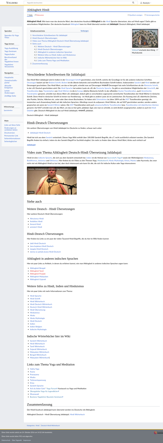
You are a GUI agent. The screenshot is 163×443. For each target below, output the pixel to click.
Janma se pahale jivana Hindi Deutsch (45, 252)
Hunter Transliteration (127, 91)
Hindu (32, 315)
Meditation (101, 160)
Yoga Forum (51, 388)
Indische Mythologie (38, 329)
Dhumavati (34, 394)
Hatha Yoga (34, 369)
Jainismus (42, 160)
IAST (127, 99)
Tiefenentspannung (38, 380)
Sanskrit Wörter (53, 105)
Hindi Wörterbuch (37, 301)
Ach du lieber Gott (37, 388)
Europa (80, 91)
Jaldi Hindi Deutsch (38, 243)
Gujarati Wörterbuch (38, 349)
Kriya (32, 383)
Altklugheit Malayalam (39, 276)
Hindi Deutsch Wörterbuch (41, 304)
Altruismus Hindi (37, 218)
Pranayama (34, 374)
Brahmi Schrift (55, 82)
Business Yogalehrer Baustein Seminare (46, 397)
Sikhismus (54, 160)
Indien (88, 158)
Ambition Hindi (36, 221)
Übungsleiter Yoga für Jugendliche (44, 391)
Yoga (119, 158)
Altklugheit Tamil (37, 271)
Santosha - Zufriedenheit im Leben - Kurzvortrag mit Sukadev (48, 169)
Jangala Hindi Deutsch (39, 249)
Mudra (32, 377)
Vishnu (134, 50)
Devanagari (31, 82)
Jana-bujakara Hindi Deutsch (41, 246)
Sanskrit (137, 82)
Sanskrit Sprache (37, 386)
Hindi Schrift (35, 298)
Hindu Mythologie (116, 160)
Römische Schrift (151, 85)
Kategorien (30, 425)
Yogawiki (12, 2)
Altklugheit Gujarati (38, 279)
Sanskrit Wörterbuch (38, 341)
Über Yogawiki (17, 440)
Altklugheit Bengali (37, 268)
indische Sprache (45, 158)
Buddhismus (32, 160)
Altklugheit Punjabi (37, 274)
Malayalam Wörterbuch (39, 352)
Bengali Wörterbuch (38, 355)
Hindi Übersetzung (37, 310)
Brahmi (64, 82)
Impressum (27, 440)
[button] (52, 181)
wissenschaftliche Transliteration (108, 105)
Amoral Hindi (35, 224)
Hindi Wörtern (64, 91)
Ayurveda (111, 158)
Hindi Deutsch (36, 321)
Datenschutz (6, 440)
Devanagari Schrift (73, 80)
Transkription (48, 91)
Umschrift (151, 88)
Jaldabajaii (31, 145)
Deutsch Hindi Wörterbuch (41, 307)
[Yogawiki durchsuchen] (81, 2)
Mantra (133, 160)
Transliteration (33, 91)
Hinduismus (148, 158)
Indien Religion (36, 326)
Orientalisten (101, 99)
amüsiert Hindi (36, 227)
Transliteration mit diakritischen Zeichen (142, 105)
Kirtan (126, 160)
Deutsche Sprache (103, 88)
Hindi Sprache (66, 88)
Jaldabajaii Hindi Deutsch (40, 133)
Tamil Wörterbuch (37, 346)
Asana (32, 372)
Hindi (108, 21)
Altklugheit (74, 24)
